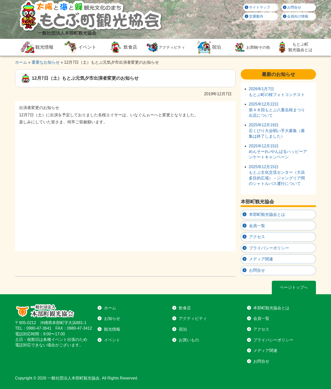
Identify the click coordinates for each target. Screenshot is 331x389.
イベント (79, 47)
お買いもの (189, 340)
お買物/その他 (251, 47)
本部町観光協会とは (267, 214)
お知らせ (112, 318)
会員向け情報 (295, 16)
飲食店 (122, 47)
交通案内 (254, 16)
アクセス (257, 237)
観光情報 (36, 47)
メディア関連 (261, 259)
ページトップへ (294, 287)
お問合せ (292, 7)
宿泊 (208, 47)
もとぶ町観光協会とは (294, 47)
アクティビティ (165, 47)
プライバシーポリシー (269, 248)
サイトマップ (257, 7)
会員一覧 (257, 226)
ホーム (110, 308)
